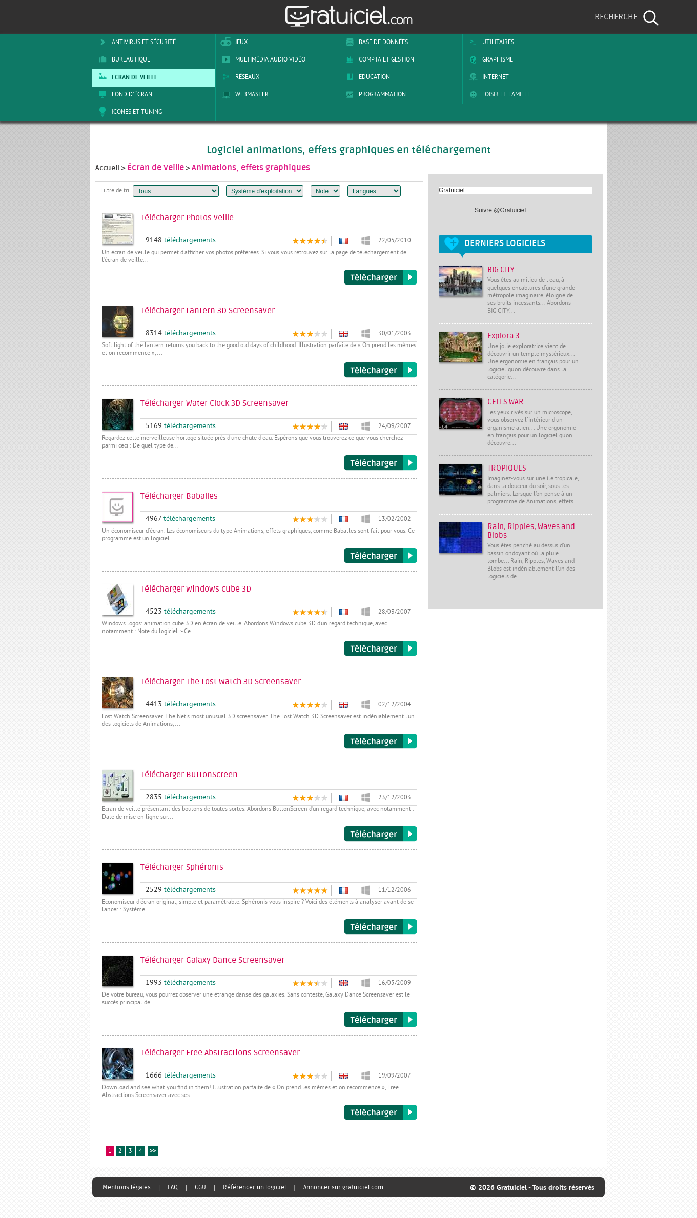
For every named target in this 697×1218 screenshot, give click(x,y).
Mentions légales (126, 1187)
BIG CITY (501, 270)
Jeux (233, 42)
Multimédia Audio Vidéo (261, 59)
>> (153, 1151)
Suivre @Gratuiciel (500, 210)
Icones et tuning (128, 111)
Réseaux (238, 77)
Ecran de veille (126, 77)
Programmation (374, 94)
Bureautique (122, 59)
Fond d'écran (123, 94)
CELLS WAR (505, 402)
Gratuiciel (452, 190)
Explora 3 (503, 336)
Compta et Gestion (378, 59)
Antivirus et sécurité (135, 42)
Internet (487, 77)
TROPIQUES (506, 468)
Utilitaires (489, 42)
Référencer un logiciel (254, 1187)
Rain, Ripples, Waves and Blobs (531, 531)
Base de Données (375, 42)
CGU (200, 1187)
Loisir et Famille (497, 94)
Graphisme (489, 59)
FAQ (173, 1187)
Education (366, 77)
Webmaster (243, 94)
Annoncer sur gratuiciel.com (343, 1187)
